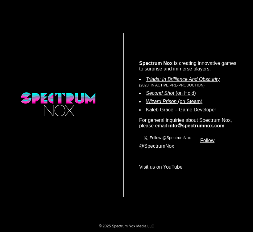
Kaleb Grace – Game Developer (181, 109)
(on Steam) (174, 101)
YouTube (173, 167)
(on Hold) (171, 93)
